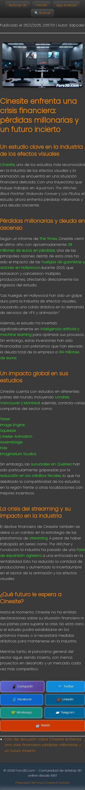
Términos (37, 783)
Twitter (65, 686)
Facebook (21, 700)
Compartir (22, 686)
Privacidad (22, 783)
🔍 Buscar (42, 13)
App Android (66, 5)
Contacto (64, 783)
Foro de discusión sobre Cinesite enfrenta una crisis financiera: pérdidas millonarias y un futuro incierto (43, 745)
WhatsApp (21, 713)
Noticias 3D (18, 5)
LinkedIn (65, 700)
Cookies (50, 783)
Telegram (65, 713)
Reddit (42, 726)
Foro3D (41, 5)
